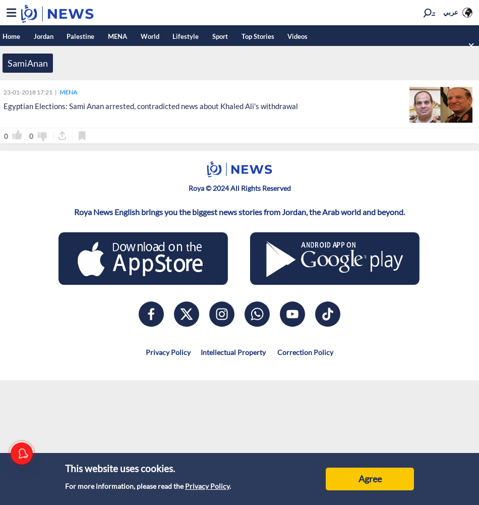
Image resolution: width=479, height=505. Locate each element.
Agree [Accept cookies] (370, 478)
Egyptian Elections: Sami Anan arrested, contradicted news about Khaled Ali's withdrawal (151, 106)
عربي (452, 12)
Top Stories (269, 36)
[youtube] (292, 314)
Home (11, 36)
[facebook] (151, 314)
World (156, 36)
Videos (311, 36)
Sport (230, 36)
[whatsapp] (257, 314)
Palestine (84, 36)
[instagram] (221, 314)
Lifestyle (194, 36)
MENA (122, 36)
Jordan (45, 36)
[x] (186, 314)
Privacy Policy (207, 486)
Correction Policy (304, 352)
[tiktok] (327, 314)
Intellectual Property (233, 352)
